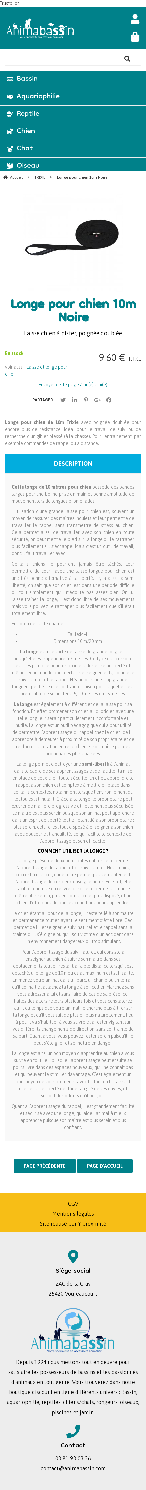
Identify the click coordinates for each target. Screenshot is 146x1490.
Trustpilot (9, 3)
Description (73, 463)
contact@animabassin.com (73, 1468)
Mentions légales (73, 1214)
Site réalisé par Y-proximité (73, 1224)
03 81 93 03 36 (73, 1458)
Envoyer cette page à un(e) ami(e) (73, 384)
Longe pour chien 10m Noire (73, 312)
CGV (73, 1204)
